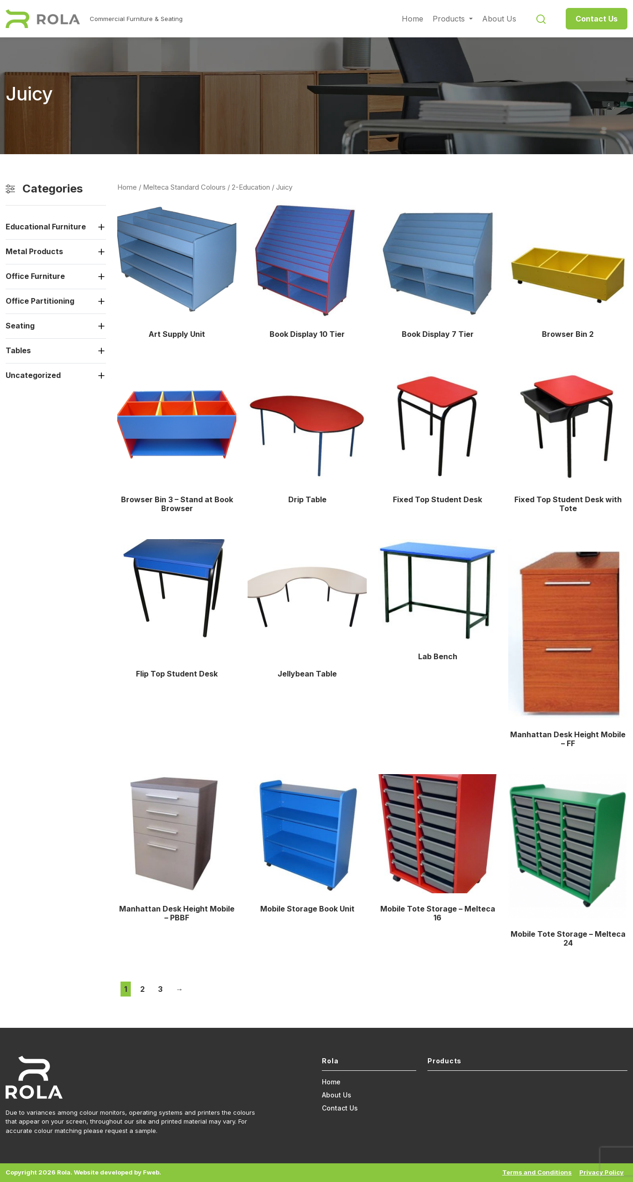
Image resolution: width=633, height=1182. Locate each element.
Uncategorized (33, 375)
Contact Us (597, 18)
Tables (18, 350)
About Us (499, 18)
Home (412, 18)
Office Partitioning (40, 301)
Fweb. (152, 1172)
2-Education (251, 187)
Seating (20, 325)
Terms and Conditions (537, 1172)
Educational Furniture (46, 226)
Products (450, 18)
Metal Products (34, 251)
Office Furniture (35, 276)
